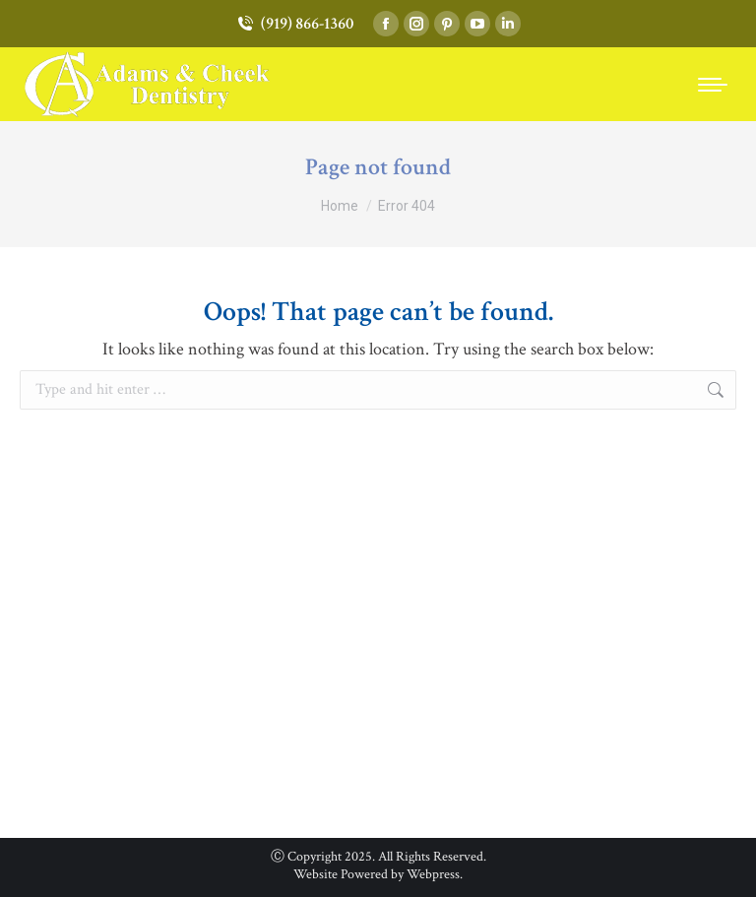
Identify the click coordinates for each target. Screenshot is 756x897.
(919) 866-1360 (294, 24)
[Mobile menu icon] (712, 84)
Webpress (433, 874)
